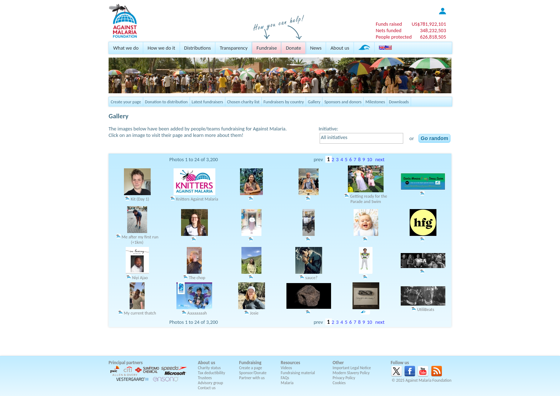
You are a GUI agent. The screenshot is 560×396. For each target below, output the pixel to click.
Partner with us (252, 377)
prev (318, 159)
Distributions (197, 48)
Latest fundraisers (207, 101)
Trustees (205, 377)
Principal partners (125, 362)
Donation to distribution (166, 101)
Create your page (126, 101)
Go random (434, 138)
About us (339, 48)
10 (369, 159)
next (380, 159)
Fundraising (250, 362)
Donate (293, 48)
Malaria (287, 382)
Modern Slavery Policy (351, 372)
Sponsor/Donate (253, 372)
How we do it (161, 48)
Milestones (375, 101)
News (315, 48)
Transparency (234, 48)
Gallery (314, 101)
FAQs (285, 377)
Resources (290, 362)
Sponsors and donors (342, 101)
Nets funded (388, 30)
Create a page (250, 367)
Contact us (206, 387)
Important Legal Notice (351, 367)
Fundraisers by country (284, 101)
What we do (126, 48)
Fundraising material (298, 372)
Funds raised (389, 24)
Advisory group (210, 382)
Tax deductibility (211, 372)
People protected (394, 37)
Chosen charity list (243, 101)
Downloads (399, 101)
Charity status (209, 367)
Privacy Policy (343, 377)
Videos (286, 367)
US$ (429, 24)
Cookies (339, 382)
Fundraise (266, 48)
